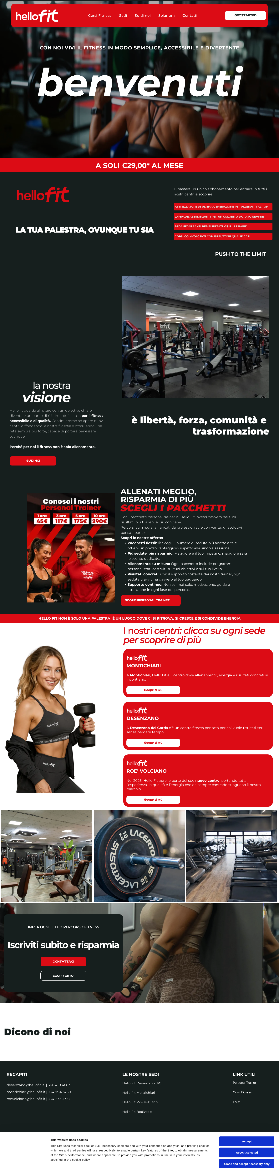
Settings (195, 1160)
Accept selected (247, 1119)
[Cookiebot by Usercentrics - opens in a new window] (25, 1160)
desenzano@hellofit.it (25, 1085)
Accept (247, 1108)
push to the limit (240, 254)
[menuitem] (99, 15)
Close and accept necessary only (247, 1131)
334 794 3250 (59, 1092)
